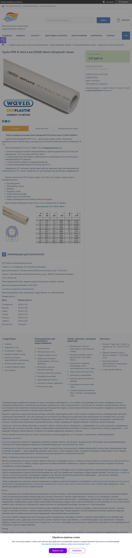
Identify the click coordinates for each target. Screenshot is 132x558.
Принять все (57, 551)
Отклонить (77, 551)
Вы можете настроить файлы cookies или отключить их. (65, 545)
